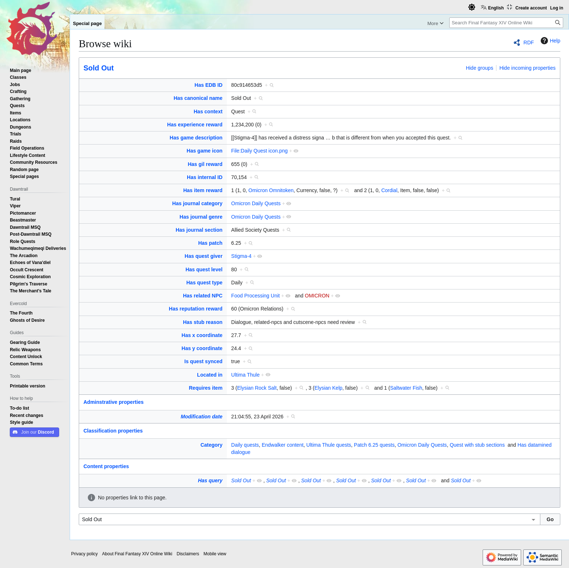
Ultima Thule (245, 375)
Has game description (196, 138)
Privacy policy (84, 553)
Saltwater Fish (406, 388)
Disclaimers (188, 553)
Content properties (106, 466)
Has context (208, 111)
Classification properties (113, 431)
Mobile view (215, 553)
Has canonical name (197, 98)
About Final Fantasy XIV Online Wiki (137, 553)
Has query (210, 480)
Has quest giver (203, 256)
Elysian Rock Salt (257, 388)
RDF (529, 42)
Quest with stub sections (477, 445)
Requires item (206, 388)
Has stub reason (202, 322)
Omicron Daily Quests (256, 203)
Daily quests (245, 445)
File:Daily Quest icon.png (259, 151)
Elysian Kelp (328, 388)
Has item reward (202, 190)
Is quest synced (203, 361)
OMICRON (317, 296)
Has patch (210, 243)
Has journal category (197, 203)
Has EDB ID (208, 85)
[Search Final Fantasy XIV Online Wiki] (506, 22)
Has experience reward (195, 124)
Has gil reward (205, 164)
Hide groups (480, 68)
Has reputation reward (195, 309)
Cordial (389, 190)
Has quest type (205, 282)
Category (211, 445)
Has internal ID (204, 177)
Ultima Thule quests (328, 445)
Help (549, 40)
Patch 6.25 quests (374, 445)
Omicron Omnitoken (271, 190)
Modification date (201, 416)
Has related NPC (202, 296)
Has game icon (204, 151)
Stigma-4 (241, 256)
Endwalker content (282, 445)
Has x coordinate (201, 335)
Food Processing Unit (255, 296)
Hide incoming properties (527, 68)
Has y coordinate (201, 348)
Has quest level (203, 269)
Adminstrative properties (113, 402)
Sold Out (98, 68)
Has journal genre (201, 217)
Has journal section (199, 230)
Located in (209, 375)
